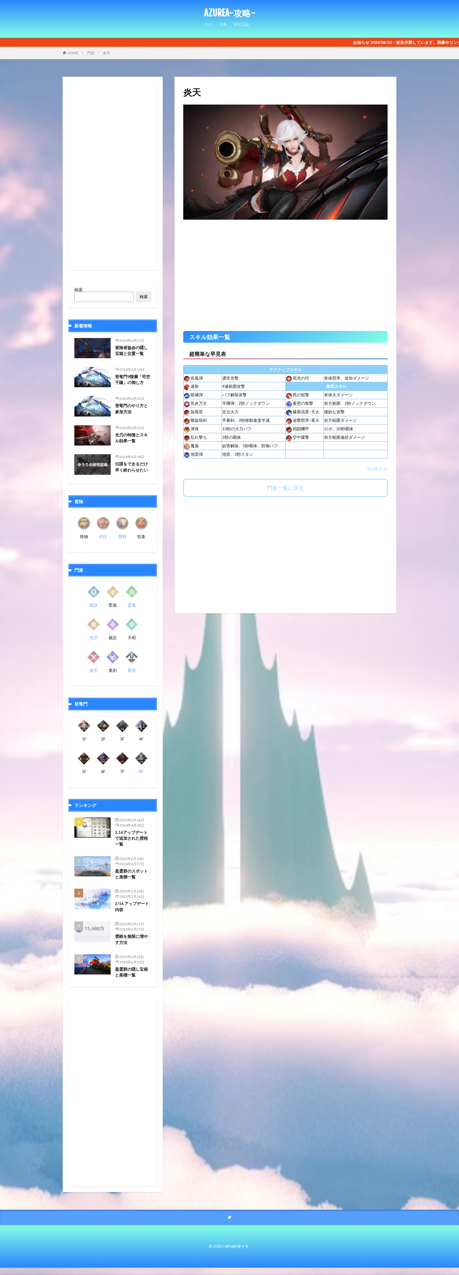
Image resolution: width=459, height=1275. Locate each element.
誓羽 (132, 670)
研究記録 (242, 26)
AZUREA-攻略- (229, 13)
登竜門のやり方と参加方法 (132, 409)
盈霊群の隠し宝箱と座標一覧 (132, 978)
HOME (73, 53)
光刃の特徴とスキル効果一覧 (132, 439)
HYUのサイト (237, 1253)
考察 (223, 26)
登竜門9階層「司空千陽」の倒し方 (132, 380)
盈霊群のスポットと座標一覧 (132, 877)
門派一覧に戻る (285, 487)
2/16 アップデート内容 (131, 910)
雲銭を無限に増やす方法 (132, 944)
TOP (207, 26)
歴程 (122, 536)
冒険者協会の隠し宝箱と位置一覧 (132, 351)
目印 (103, 536)
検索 (78, 289)
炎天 (106, 53)
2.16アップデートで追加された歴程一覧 (132, 839)
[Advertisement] (285, 278)
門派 (90, 53)
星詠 (94, 604)
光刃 (94, 637)
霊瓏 (132, 604)
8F (141, 771)
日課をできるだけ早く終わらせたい (132, 468)
